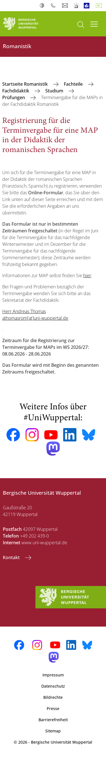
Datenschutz (53, 686)
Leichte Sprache (87, 5)
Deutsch (100, 5)
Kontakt (12, 557)
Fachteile (74, 84)
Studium (54, 91)
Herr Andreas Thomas (24, 311)
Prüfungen (14, 97)
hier (87, 275)
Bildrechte (53, 697)
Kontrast (43, 5)
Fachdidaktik (16, 91)
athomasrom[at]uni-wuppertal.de (35, 318)
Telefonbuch (54, 5)
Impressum (53, 675)
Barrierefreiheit (53, 719)
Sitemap (53, 731)
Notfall (76, 5)
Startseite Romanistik (25, 84)
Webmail (65, 5)
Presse (53, 708)
